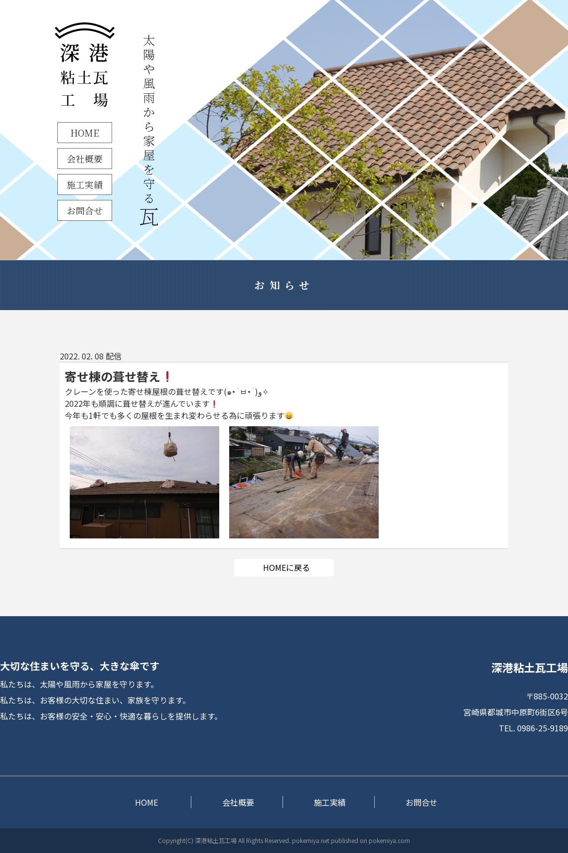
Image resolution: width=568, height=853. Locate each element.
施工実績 (85, 184)
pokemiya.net (310, 840)
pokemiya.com (389, 840)
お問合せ (85, 210)
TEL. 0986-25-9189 (533, 728)
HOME (84, 132)
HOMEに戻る (286, 567)
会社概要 (85, 158)
